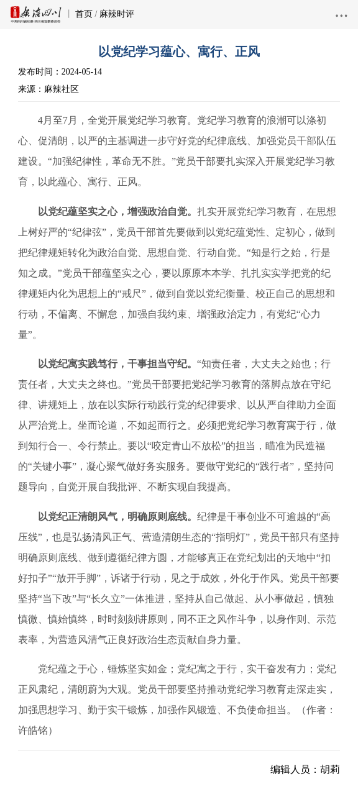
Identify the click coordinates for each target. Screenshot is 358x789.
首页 (84, 14)
